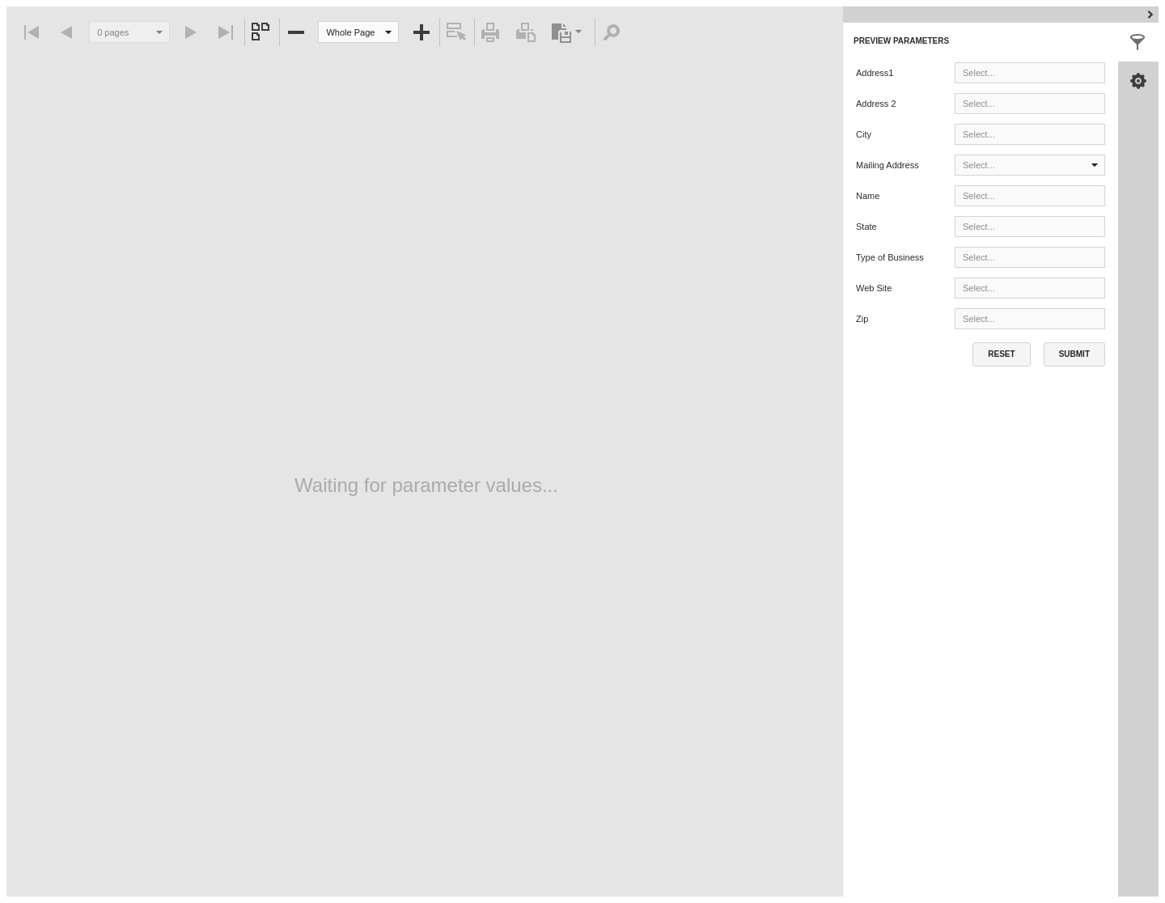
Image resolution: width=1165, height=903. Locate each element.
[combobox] (358, 32)
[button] (388, 32)
